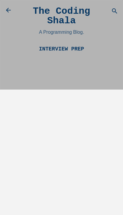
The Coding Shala (61, 16)
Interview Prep (61, 49)
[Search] (114, 12)
